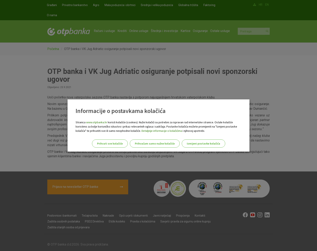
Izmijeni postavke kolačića (203, 143)
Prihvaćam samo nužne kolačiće (155, 143)
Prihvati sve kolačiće (110, 143)
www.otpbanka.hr (96, 122)
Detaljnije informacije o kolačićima (162, 131)
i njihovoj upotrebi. (193, 131)
